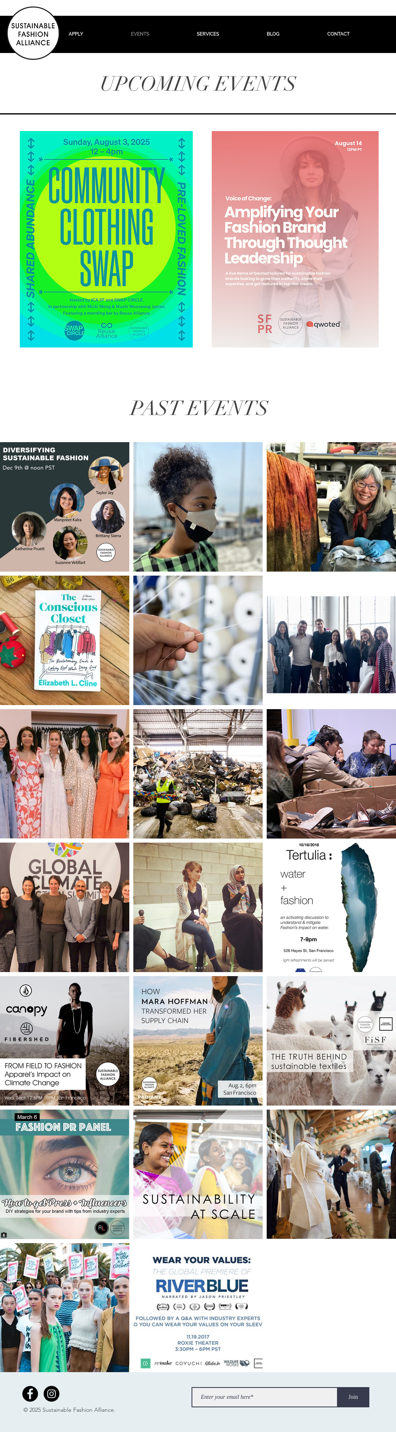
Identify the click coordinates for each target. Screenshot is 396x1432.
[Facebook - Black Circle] (30, 1394)
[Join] (353, 1397)
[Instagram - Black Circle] (51, 1394)
